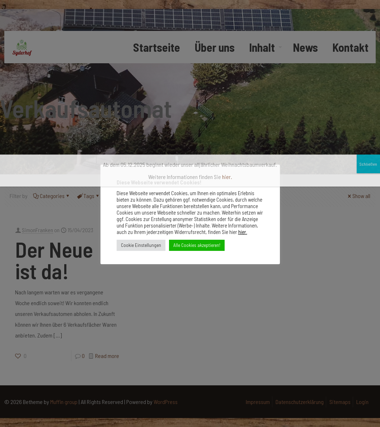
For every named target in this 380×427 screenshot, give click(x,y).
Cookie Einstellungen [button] (141, 245)
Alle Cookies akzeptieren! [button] (196, 245)
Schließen (368, 54)
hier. (242, 232)
